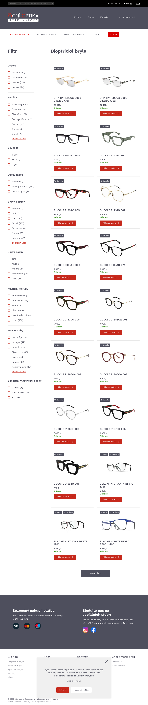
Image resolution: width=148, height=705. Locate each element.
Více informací (74, 681)
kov (14, 305)
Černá (15, 218)
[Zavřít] (106, 661)
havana (16, 238)
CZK (138, 3)
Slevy (113, 34)
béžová (16, 208)
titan (14, 320)
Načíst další (95, 573)
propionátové (19, 315)
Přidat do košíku (63, 114)
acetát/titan (18, 295)
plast (14, 310)
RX (13, 397)
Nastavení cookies (81, 690)
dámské (16, 77)
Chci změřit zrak (127, 17)
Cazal (15, 134)
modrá (15, 268)
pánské (16, 72)
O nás (91, 17)
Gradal (15, 387)
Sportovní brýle (73, 34)
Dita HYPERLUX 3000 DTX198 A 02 (113, 99)
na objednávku (20, 186)
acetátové (17, 300)
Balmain (16, 109)
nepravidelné (19, 367)
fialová (15, 233)
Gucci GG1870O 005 (113, 429)
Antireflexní (18, 392)
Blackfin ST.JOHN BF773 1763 (70, 543)
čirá (14, 258)
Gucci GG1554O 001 (66, 484)
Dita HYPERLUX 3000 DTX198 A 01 (67, 99)
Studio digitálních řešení (40, 702)
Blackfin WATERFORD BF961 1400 (114, 543)
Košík (126, 3)
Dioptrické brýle (18, 34)
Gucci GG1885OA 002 (67, 374)
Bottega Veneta (20, 119)
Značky (96, 34)
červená (16, 228)
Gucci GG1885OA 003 (113, 374)
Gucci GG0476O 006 (67, 155)
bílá (14, 213)
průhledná (17, 273)
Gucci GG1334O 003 (67, 210)
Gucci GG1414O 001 (112, 210)
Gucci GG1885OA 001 (113, 319)
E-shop (77, 17)
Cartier (16, 129)
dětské (15, 87)
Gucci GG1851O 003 (66, 429)
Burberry (17, 124)
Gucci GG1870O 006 (67, 319)
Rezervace (117, 662)
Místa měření (118, 665)
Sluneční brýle (46, 34)
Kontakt (104, 17)
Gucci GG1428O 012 (112, 155)
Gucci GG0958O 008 (67, 265)
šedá (14, 278)
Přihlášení (113, 3)
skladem (16, 181)
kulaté (15, 362)
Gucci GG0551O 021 (112, 265)
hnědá (15, 263)
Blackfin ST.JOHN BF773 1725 (116, 485)
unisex (15, 82)
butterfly (17, 337)
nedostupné (18, 191)
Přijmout (62, 690)
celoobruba (18, 347)
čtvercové (17, 352)
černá (15, 223)
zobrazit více (19, 138)
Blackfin (16, 114)
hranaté (16, 357)
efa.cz (18, 702)
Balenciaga (18, 104)
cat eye (16, 342)
